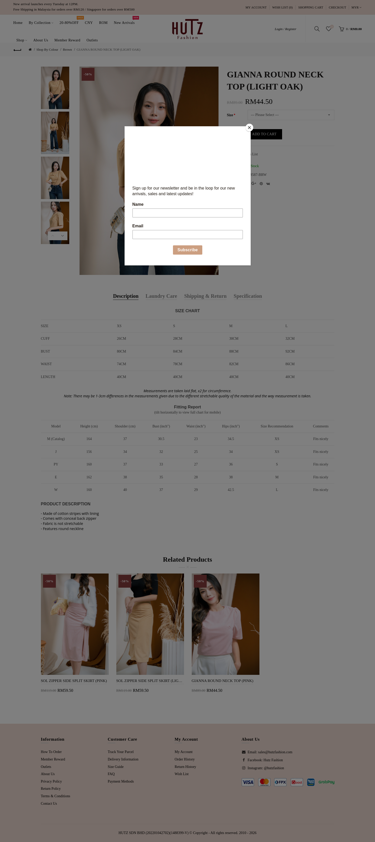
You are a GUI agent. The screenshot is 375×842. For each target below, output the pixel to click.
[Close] (249, 127)
